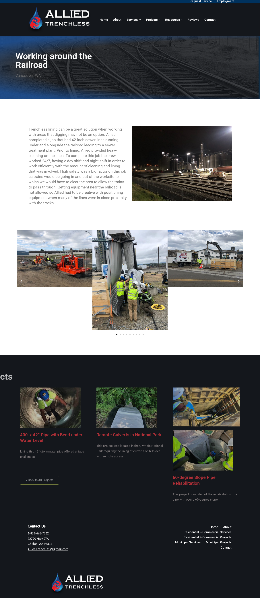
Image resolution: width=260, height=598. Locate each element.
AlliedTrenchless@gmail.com (48, 549)
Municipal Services (188, 542)
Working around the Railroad (53, 60)
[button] (140, 20)
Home (104, 19)
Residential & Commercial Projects (208, 537)
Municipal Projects (219, 542)
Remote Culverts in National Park (129, 434)
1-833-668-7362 (38, 533)
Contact (210, 19)
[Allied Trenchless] (60, 20)
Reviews (193, 19)
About (117, 19)
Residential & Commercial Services (208, 532)
